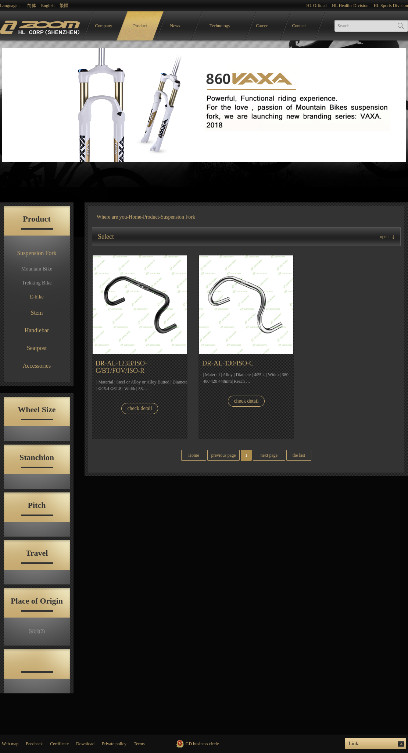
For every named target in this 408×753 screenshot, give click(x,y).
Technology (220, 25)
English (48, 5)
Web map (10, 743)
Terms (139, 743)
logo (41, 26)
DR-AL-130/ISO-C (228, 363)
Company (103, 25)
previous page (223, 455)
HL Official (316, 5)
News (175, 25)
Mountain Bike (36, 269)
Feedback (34, 743)
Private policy (114, 743)
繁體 (64, 5)
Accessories (37, 366)
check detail (139, 408)
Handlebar (37, 330)
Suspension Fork (36, 253)
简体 (31, 5)
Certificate (59, 743)
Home (135, 217)
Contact (299, 25)
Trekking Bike (37, 283)
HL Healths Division (350, 5)
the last (299, 455)
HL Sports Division (390, 5)
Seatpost (37, 348)
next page (269, 455)
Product (140, 25)
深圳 (37, 631)
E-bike (36, 297)
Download (85, 743)
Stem (37, 313)
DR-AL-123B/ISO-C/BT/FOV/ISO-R (121, 367)
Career (262, 25)
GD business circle (202, 743)
